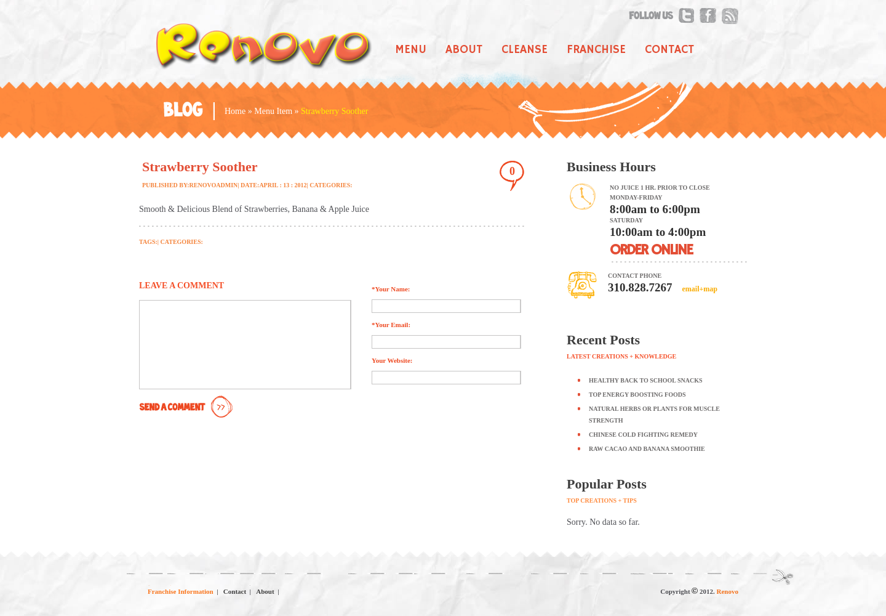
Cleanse (524, 50)
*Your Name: (391, 289)
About (463, 50)
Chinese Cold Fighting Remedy (643, 434)
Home (235, 111)
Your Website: (392, 360)
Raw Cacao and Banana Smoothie (647, 448)
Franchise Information (181, 591)
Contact (669, 50)
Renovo (727, 591)
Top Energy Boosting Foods (637, 394)
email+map (699, 289)
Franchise (596, 50)
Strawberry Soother (200, 166)
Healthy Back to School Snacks (646, 380)
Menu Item (273, 111)
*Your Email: (391, 324)
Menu (410, 50)
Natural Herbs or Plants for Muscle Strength (654, 414)
